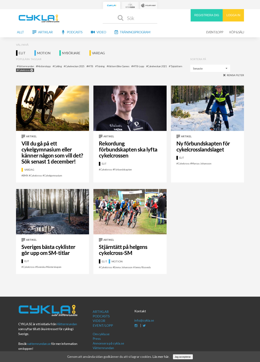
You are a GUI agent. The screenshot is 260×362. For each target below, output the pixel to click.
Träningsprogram (135, 32)
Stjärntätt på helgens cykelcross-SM (123, 249)
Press (97, 339)
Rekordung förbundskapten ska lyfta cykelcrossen (128, 149)
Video (101, 32)
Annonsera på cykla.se (108, 343)
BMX (25, 175)
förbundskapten (123, 169)
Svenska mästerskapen (49, 266)
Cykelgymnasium (53, 175)
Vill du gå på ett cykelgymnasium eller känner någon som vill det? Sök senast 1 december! (52, 152)
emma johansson (123, 267)
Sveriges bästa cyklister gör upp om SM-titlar (48, 249)
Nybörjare (71, 53)
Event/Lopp (214, 32)
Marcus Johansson (201, 163)
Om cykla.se (101, 334)
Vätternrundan (67, 324)
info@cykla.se (144, 320)
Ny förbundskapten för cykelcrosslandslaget (203, 146)
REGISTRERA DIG (206, 15)
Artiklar (45, 32)
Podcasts (74, 32)
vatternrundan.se (39, 344)
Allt (20, 32)
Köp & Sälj (236, 32)
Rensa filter (235, 75)
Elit (22, 53)
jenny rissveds (143, 267)
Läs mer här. (160, 357)
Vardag (98, 53)
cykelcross (36, 175)
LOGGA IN (233, 15)
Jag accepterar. (183, 356)
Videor (99, 321)
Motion (43, 53)
